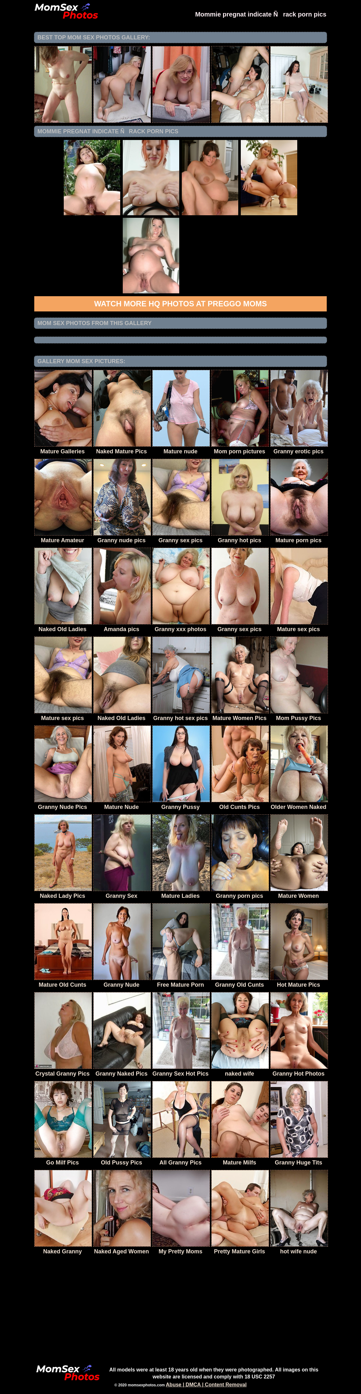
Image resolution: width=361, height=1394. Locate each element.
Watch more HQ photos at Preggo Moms (180, 303)
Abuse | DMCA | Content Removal (206, 1384)
